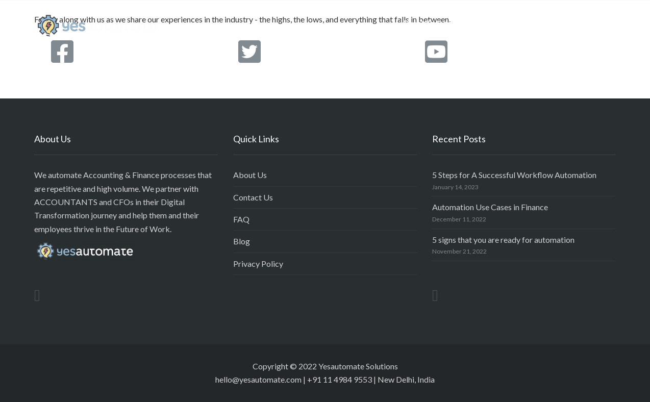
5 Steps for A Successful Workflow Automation (514, 175)
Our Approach (512, 23)
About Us (250, 175)
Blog (241, 241)
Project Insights (580, 23)
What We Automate (435, 23)
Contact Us (253, 197)
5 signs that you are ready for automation (503, 239)
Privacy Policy (258, 263)
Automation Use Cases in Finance (490, 207)
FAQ (241, 219)
